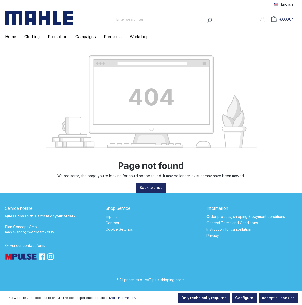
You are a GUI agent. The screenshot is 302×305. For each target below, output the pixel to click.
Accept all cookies (278, 298)
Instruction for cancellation (228, 229)
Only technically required (204, 298)
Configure (244, 298)
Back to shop (151, 187)
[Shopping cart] (282, 19)
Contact (112, 223)
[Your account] (262, 19)
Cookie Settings (119, 229)
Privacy (212, 235)
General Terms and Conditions (232, 223)
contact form (33, 245)
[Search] (209, 19)
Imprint (111, 216)
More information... (123, 298)
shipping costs (172, 280)
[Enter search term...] (159, 19)
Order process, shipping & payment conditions (245, 216)
